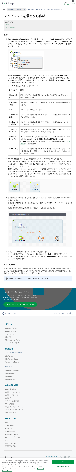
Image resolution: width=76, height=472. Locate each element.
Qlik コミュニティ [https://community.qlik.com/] (50, 457)
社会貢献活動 (9, 428)
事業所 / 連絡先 (10, 446)
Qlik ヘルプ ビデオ (11, 328)
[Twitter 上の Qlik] (60, 456)
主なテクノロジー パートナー (15, 407)
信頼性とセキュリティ (12, 392)
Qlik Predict (9, 376)
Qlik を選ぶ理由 (10, 389)
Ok (63, 462)
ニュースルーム (10, 443)
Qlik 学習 (8, 337)
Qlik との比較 (9, 404)
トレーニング (9, 334)
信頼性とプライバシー (12, 395)
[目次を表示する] (4, 9)
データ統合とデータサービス (36, 9)
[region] (38, 464)
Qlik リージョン (10, 412)
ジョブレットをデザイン (54, 9)
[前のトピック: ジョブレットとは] (19, 313)
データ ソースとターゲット (14, 410)
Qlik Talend (9, 356)
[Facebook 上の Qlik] (68, 456)
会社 (6, 422)
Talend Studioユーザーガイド (16, 9)
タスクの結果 (10, 27)
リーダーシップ (10, 425)
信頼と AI (8, 398)
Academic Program (12, 434)
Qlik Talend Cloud (11, 359)
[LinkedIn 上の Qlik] (64, 456)
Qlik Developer (10, 331)
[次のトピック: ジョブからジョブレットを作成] (56, 313)
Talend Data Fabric (12, 362)
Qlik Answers (10, 373)
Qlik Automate (10, 379)
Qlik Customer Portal (12, 340)
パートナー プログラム (13, 437)
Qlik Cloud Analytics (12, 370)
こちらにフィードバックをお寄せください (20, 304)
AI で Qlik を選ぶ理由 (12, 401)
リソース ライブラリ (12, 343)
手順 (7, 25)
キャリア (8, 440)
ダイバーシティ (10, 431)
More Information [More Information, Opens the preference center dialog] (63, 466)
